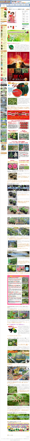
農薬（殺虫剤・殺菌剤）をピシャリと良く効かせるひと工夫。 (17, 412)
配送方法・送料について (20, 438)
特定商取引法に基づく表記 (26, 438)
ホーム (8, 7)
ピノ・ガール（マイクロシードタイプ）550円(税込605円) (4, 59)
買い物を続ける (24, 26)
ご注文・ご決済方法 (16, 438)
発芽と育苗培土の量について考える (13, 183)
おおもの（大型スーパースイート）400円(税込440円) (4, 33)
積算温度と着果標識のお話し (12, 250)
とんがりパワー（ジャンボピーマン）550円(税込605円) (4, 68)
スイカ (12, 7)
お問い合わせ (7, 438)
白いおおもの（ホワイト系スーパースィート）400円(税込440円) (4, 65)
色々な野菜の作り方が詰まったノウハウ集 (14, 421)
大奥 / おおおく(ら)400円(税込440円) (4, 46)
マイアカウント (4, 438)
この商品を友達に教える (25, 25)
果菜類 (10, 7)
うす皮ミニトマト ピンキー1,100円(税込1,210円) (5, 27)
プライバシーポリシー (11, 438)
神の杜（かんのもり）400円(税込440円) (4, 48)
